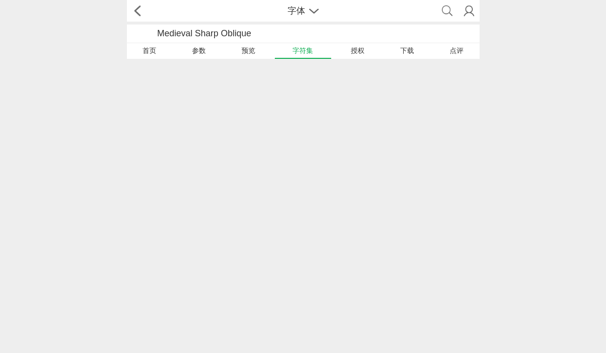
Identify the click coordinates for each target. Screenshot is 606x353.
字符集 (302, 50)
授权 (357, 50)
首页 (149, 50)
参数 (199, 50)
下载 (407, 50)
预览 (248, 50)
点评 (456, 50)
